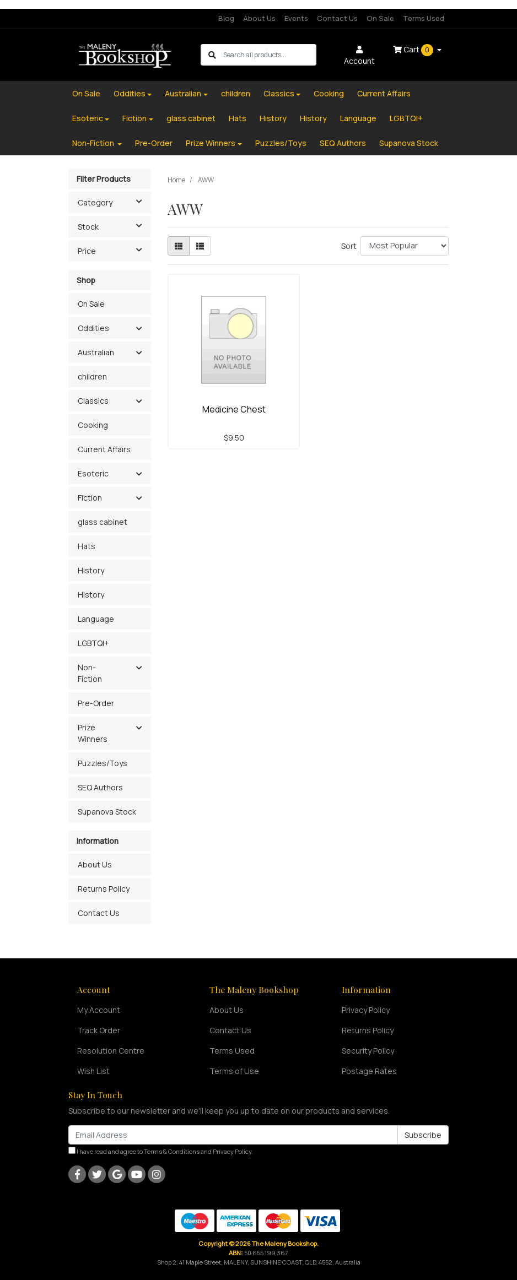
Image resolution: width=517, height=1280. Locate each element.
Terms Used (423, 18)
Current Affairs (384, 93)
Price (114, 250)
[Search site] (212, 54)
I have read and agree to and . (160, 1151)
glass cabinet (191, 118)
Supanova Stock (408, 143)
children (235, 93)
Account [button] (359, 56)
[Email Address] (233, 1135)
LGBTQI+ (406, 118)
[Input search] (269, 54)
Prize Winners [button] (92, 733)
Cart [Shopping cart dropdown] (414, 50)
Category (114, 201)
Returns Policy (104, 888)
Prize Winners (210, 143)
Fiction (134, 118)
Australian (183, 93)
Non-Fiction (94, 143)
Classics (278, 93)
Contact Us (337, 18)
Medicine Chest (234, 409)
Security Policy (368, 1050)
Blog (226, 18)
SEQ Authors (343, 143)
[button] (138, 328)
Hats (237, 118)
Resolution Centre (110, 1050)
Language (358, 118)
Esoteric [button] (93, 473)
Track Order (98, 1030)
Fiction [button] (90, 497)
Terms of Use (234, 1071)
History (273, 118)
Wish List (93, 1071)
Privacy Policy (366, 1010)
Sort (349, 246)
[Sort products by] (404, 246)
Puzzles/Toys (280, 143)
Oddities (130, 93)
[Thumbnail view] (179, 246)
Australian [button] (96, 352)
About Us (259, 18)
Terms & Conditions (172, 1151)
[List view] (200, 246)
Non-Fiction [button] (90, 673)
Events (296, 18)
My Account (98, 1010)
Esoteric (87, 118)
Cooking (329, 93)
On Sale (380, 18)
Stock (114, 226)
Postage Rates (369, 1071)
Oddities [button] (93, 328)
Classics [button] (93, 400)
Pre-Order (154, 143)
